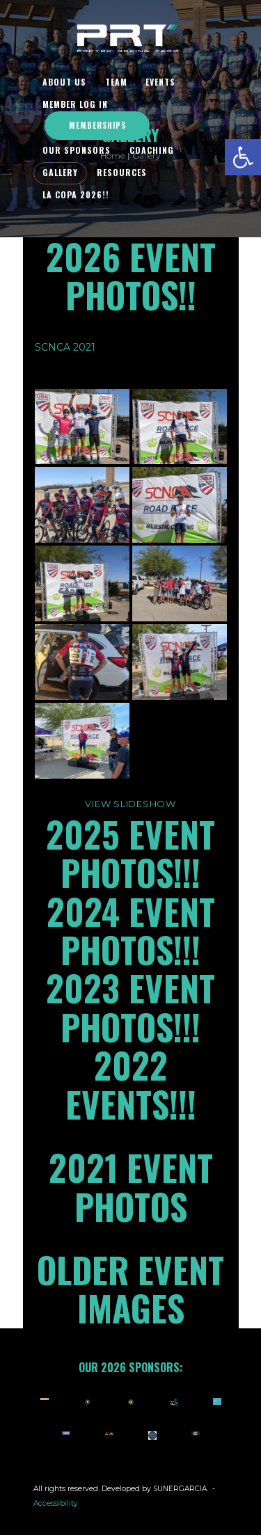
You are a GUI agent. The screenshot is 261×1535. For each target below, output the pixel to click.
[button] (243, 157)
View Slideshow (130, 803)
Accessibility (55, 1503)
